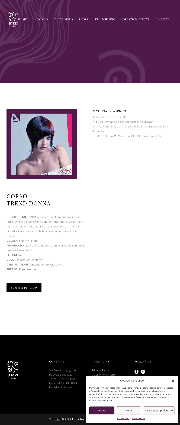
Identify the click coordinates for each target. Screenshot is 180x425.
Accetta (101, 410)
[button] (173, 380)
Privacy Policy (138, 418)
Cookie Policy (123, 418)
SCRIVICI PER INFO (24, 287)
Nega (129, 410)
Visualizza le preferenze (159, 410)
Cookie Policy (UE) (103, 374)
